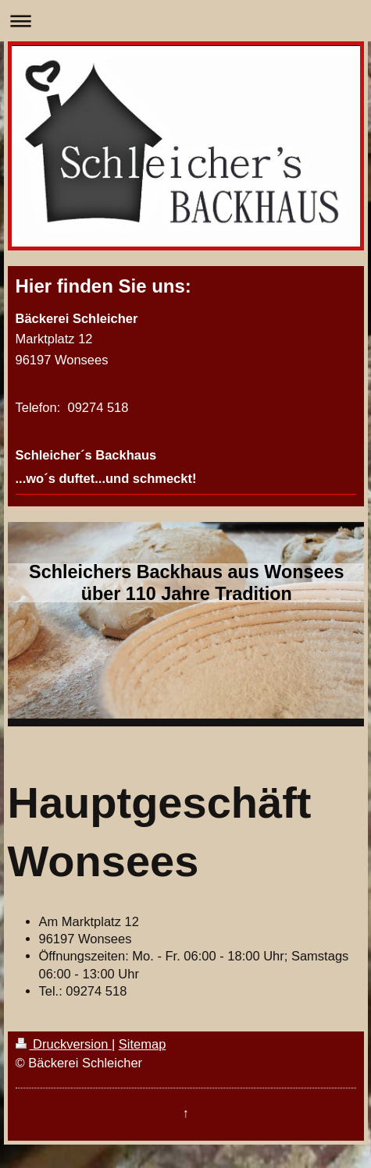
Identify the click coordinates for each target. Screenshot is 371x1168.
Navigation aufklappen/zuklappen (185, 20)
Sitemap (142, 1044)
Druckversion (64, 1044)
